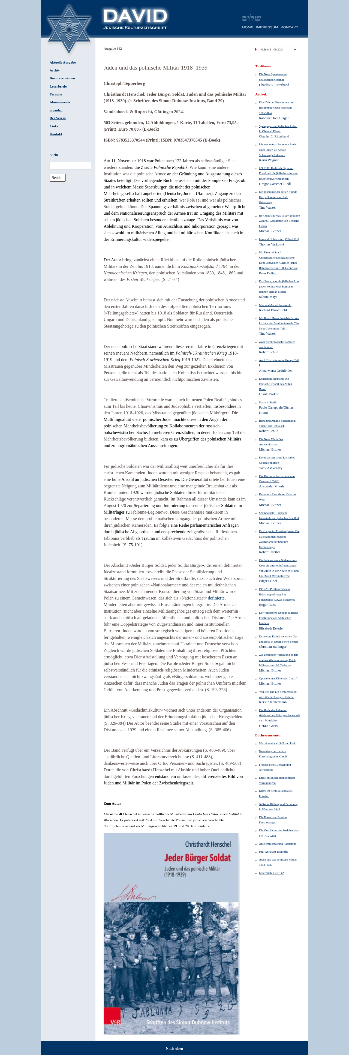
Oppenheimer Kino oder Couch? (278, 678)
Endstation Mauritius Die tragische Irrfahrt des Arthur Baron (275, 384)
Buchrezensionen (62, 78)
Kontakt (56, 134)
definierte (216, 598)
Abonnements (60, 102)
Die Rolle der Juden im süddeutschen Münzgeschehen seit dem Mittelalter (279, 715)
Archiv (55, 70)
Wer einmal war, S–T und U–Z (277, 743)
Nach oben (174, 1049)
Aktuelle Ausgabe (63, 62)
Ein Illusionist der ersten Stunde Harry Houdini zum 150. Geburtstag (278, 197)
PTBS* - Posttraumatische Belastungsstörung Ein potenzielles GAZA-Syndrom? (277, 594)
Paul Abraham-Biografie (273, 851)
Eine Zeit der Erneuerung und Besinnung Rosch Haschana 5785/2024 (276, 107)
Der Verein (58, 118)
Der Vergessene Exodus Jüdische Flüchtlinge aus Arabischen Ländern (278, 618)
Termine (56, 94)
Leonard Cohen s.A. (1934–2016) (279, 239)
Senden (57, 177)
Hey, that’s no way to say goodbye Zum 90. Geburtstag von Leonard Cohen (279, 220)
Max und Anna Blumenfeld (275, 305)
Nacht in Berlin (268, 402)
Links (54, 126)
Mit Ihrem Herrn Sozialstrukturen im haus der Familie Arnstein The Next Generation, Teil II (279, 323)
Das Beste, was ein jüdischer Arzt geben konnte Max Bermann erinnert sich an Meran (279, 286)
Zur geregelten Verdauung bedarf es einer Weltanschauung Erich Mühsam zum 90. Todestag (278, 660)
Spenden (56, 110)
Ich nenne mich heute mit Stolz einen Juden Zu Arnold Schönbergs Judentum (277, 149)
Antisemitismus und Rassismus (277, 843)
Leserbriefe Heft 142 (271, 872)
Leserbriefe (58, 86)
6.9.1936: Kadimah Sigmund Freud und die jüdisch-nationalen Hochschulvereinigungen (278, 173)
